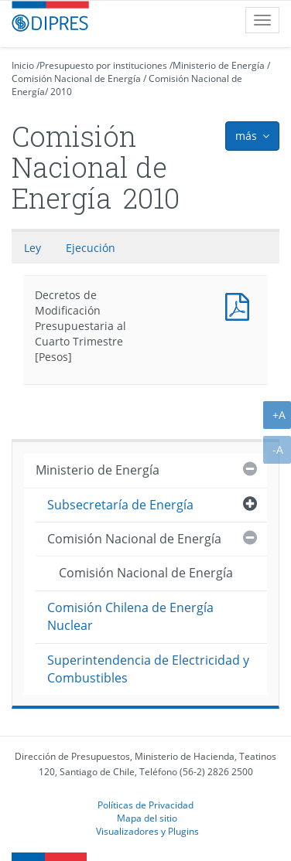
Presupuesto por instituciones (103, 65)
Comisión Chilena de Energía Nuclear (130, 616)
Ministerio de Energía (219, 65)
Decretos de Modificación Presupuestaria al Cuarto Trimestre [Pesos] (240, 305)
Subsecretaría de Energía (120, 504)
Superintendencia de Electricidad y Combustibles (148, 669)
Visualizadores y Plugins (147, 831)
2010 (61, 91)
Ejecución (90, 247)
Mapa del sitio (147, 818)
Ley (32, 247)
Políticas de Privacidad (145, 804)
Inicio (23, 65)
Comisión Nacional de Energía (76, 78)
